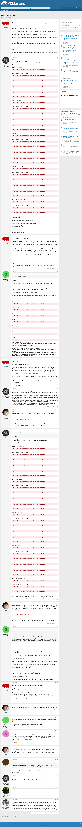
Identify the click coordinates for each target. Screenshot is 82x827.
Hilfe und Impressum (71, 823)
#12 (57, 705)
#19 (57, 799)
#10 (57, 626)
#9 (57, 602)
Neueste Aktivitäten (5, 10)
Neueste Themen (65, 33)
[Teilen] (56, 20)
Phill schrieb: (15, 762)
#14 (57, 730)
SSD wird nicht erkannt (68, 145)
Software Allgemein (67, 67)
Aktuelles (45, 8)
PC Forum (37, 8)
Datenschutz (63, 823)
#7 (57, 409)
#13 (57, 717)
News (3, 8)
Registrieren (12, 10)
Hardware (14, 8)
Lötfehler (4, 17)
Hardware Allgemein (67, 117)
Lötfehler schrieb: (16, 274)
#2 (57, 57)
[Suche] (78, 8)
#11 (57, 682)
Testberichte (22, 8)
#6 (57, 388)
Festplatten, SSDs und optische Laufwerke (71, 149)
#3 (57, 235)
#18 (57, 787)
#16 (57, 759)
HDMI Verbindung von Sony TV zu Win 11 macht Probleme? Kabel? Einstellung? (71, 128)
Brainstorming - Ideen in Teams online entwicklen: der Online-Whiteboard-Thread (70, 82)
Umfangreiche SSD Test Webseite (71, 151)
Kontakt (58, 823)
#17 (57, 775)
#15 (57, 747)
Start (78, 823)
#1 (57, 20)
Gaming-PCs (30, 8)
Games (8, 8)
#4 (57, 271)
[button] (41, 8)
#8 (57, 430)
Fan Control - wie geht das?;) (70, 113)
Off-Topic (64, 43)
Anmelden (37, 69)
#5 (57, 358)
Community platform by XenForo (41, 825)
